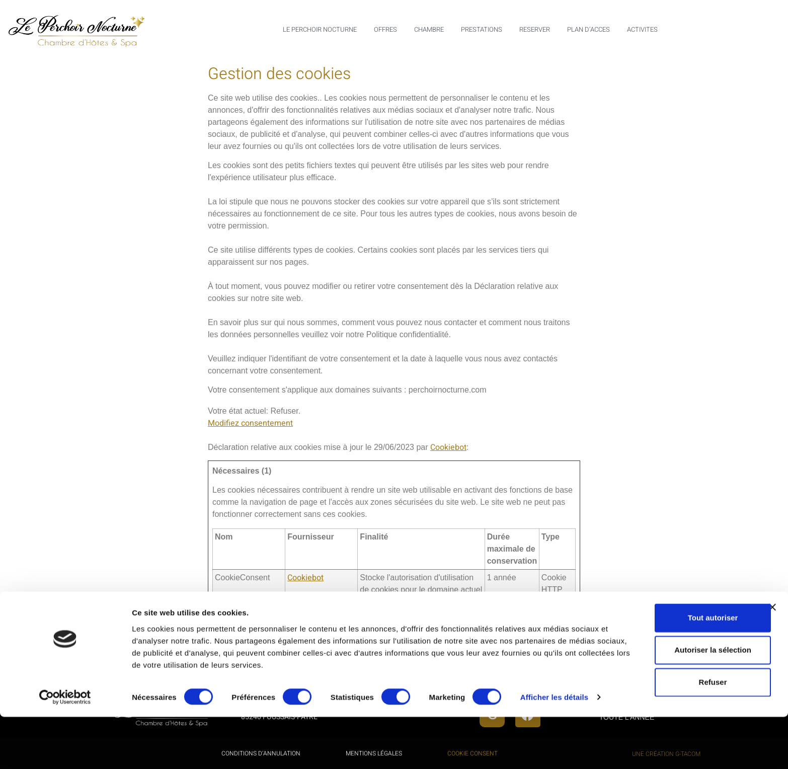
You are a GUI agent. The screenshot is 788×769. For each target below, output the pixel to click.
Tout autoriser (678, 654)
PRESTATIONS (481, 29)
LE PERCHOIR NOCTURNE (320, 29)
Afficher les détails (166, 749)
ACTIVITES (642, 29)
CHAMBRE (429, 29)
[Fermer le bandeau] (772, 644)
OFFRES (385, 29)
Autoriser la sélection (678, 686)
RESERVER (534, 29)
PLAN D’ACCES (588, 29)
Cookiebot (448, 447)
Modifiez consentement (250, 423)
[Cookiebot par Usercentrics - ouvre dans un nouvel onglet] (65, 749)
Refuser (678, 719)
